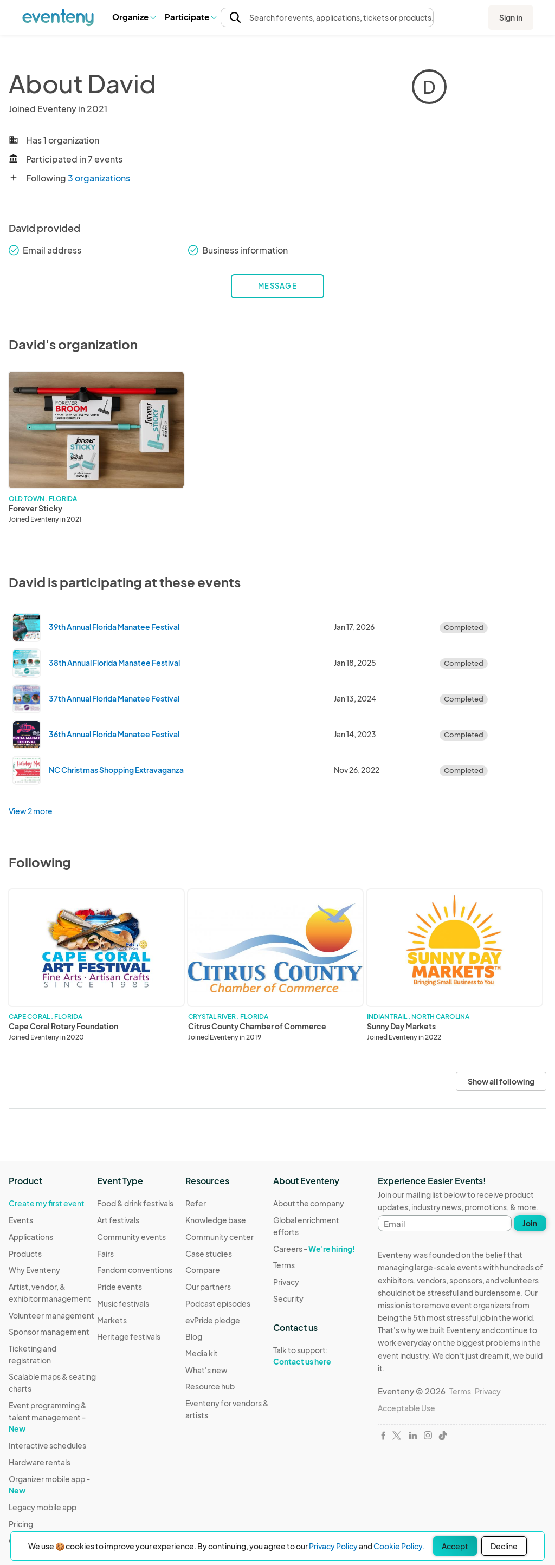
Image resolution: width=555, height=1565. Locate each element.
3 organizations (99, 178)
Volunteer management (51, 1315)
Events (21, 1220)
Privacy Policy (333, 1546)
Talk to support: (317, 1356)
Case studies (208, 1253)
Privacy (286, 1282)
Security (288, 1298)
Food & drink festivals (135, 1203)
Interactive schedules (47, 1445)
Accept (455, 1546)
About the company (308, 1203)
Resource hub (210, 1386)
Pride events (119, 1286)
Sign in (510, 17)
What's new (206, 1370)
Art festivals (118, 1220)
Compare (202, 1270)
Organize (133, 16)
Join (529, 1223)
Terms (284, 1265)
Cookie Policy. (398, 1546)
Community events (131, 1237)
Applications (31, 1237)
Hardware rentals (39, 1462)
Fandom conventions (134, 1270)
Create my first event (47, 1203)
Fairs (105, 1253)
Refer (195, 1203)
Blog (193, 1336)
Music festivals (123, 1303)
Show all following (501, 1081)
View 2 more (31, 811)
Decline (504, 1546)
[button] (133, 17)
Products (25, 1253)
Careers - (314, 1249)
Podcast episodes (217, 1303)
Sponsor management (49, 1331)
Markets (112, 1320)
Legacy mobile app (42, 1507)
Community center (219, 1237)
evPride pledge (212, 1320)
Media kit (201, 1353)
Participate (190, 16)
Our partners (208, 1286)
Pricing (21, 1524)
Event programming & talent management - (48, 1416)
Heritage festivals (128, 1336)
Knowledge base (215, 1220)
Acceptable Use (406, 1408)
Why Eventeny (34, 1270)
